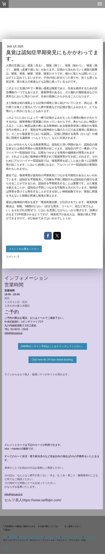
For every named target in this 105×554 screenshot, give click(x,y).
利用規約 (13, 537)
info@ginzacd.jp (13, 333)
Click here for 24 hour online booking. (52, 359)
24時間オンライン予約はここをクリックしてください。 (52, 346)
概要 (5, 537)
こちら (61, 526)
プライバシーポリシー (72, 537)
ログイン (7, 547)
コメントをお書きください (24, 248)
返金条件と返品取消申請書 (31, 537)
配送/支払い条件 (52, 537)
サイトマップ (90, 537)
